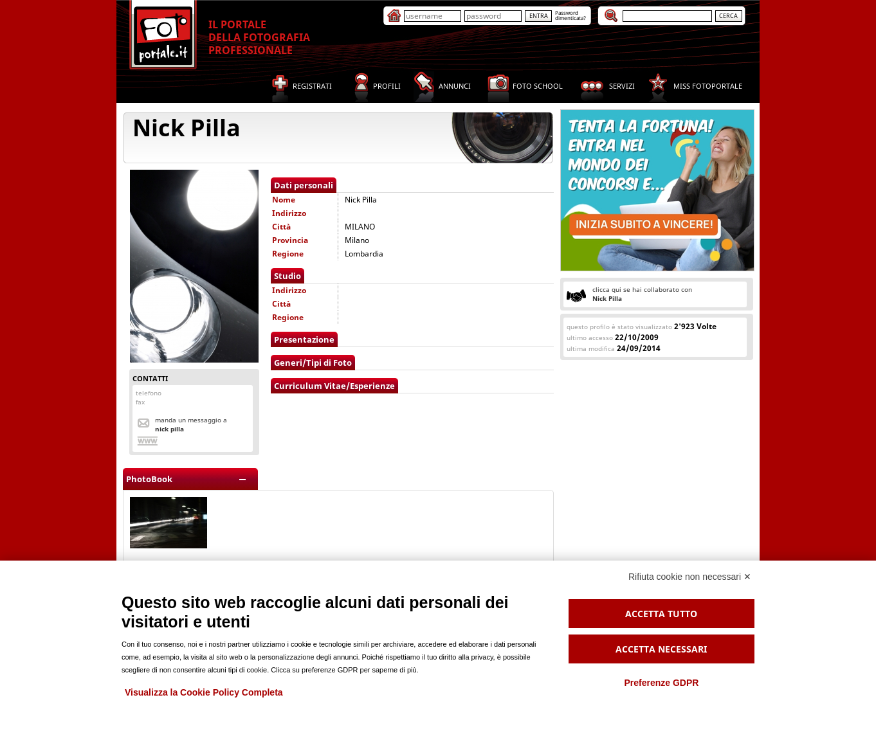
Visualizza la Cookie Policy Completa (204, 692)
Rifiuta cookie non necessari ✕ (689, 577)
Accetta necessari (661, 649)
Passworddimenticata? (570, 15)
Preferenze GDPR (661, 683)
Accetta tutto (661, 614)
